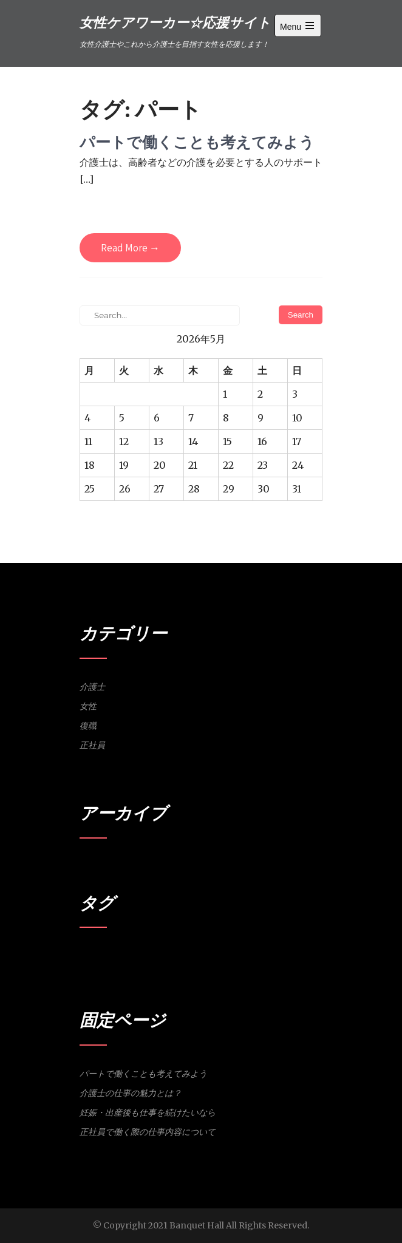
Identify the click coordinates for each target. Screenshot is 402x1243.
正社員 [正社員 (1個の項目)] (179, 954)
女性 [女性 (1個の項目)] (130, 954)
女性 (88, 706)
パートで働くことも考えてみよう (197, 142)
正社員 (92, 745)
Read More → (130, 247)
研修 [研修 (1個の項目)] (197, 954)
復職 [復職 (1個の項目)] (160, 954)
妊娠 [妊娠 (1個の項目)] (145, 954)
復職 (88, 725)
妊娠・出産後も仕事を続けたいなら (148, 1112)
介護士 (92, 686)
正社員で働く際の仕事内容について (148, 1131)
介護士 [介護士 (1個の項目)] (111, 954)
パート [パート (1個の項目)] (90, 954)
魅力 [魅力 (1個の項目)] (212, 954)
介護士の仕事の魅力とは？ (131, 1093)
